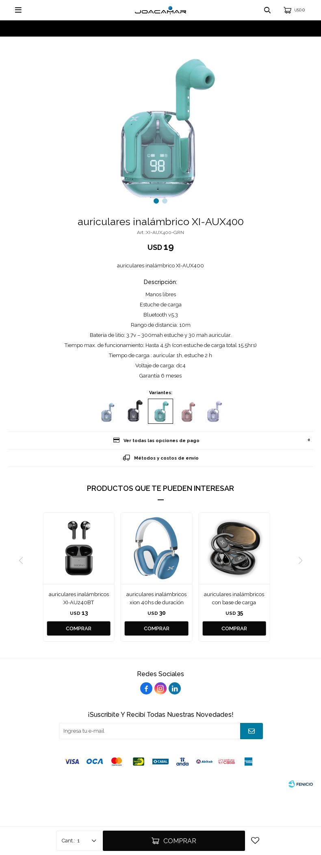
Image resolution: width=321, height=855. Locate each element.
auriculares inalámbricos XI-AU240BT (79, 598)
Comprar (179, 841)
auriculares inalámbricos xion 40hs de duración (156, 598)
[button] (156, 201)
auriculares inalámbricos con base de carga (234, 598)
